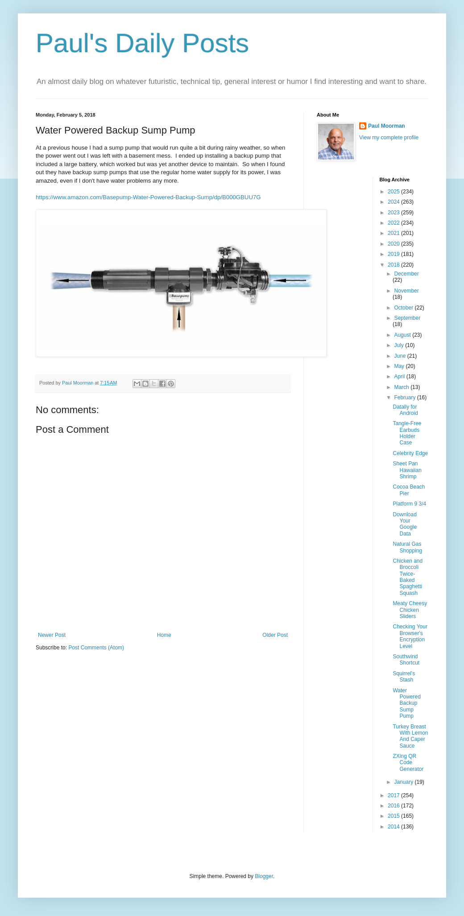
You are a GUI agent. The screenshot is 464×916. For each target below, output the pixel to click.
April (400, 376)
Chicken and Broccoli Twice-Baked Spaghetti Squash (408, 577)
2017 (394, 795)
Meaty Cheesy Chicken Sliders (410, 609)
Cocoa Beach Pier (409, 490)
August (403, 335)
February (405, 397)
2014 (394, 827)
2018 (394, 265)
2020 (394, 244)
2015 (394, 816)
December (406, 274)
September (407, 318)
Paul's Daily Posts (142, 43)
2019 (394, 254)
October (404, 308)
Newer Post (52, 635)
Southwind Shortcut (406, 659)
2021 (394, 233)
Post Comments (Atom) (96, 647)
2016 (394, 806)
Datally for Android (405, 410)
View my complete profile (388, 137)
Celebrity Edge (410, 453)
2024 (394, 202)
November (406, 291)
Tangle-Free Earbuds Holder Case (407, 433)
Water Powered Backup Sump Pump (406, 703)
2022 (394, 223)
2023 (394, 212)
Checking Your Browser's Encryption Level (410, 636)
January (404, 782)
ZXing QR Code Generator (408, 762)
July (399, 345)
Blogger (264, 876)
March (402, 387)
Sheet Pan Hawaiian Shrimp (407, 470)
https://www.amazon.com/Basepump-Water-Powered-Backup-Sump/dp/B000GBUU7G (148, 197)
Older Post (275, 635)
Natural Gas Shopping (407, 547)
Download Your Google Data (405, 524)
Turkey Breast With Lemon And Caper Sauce (410, 736)
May (400, 366)
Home (164, 635)
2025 (394, 191)
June (400, 356)
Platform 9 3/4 (409, 504)
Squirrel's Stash (404, 676)
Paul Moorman (386, 126)
